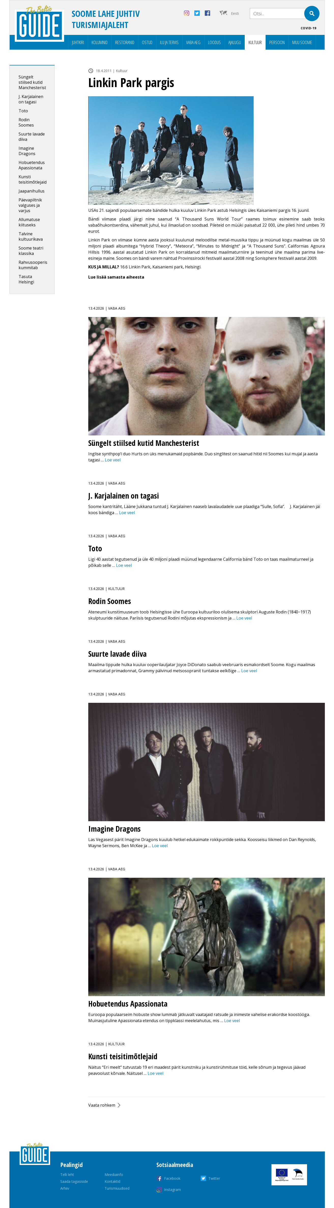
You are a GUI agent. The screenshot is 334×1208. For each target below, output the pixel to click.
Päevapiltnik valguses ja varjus (30, 205)
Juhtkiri (78, 42)
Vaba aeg (193, 42)
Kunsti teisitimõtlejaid (33, 179)
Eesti (235, 13)
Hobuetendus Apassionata (32, 165)
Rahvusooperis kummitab (33, 264)
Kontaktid (112, 1181)
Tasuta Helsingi (26, 279)
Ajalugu (234, 42)
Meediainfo (114, 1174)
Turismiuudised (117, 1188)
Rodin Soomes (26, 122)
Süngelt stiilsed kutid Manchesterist (32, 82)
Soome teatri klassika (31, 250)
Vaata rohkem (101, 1105)
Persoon (277, 42)
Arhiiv (64, 1188)
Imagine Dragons (27, 150)
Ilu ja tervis (169, 42)
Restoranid (124, 42)
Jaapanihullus (32, 191)
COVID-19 (308, 28)
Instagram (172, 1189)
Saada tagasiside (74, 1181)
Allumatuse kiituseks (29, 222)
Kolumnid (100, 42)
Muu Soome (302, 42)
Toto (23, 111)
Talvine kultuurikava (31, 236)
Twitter (214, 1178)
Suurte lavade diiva (32, 136)
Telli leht (67, 1174)
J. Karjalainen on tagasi (31, 99)
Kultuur (255, 42)
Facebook (172, 1178)
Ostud (147, 42)
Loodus (214, 42)
